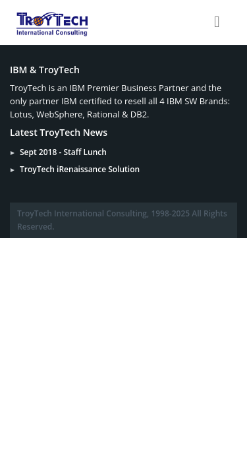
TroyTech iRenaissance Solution (80, 169)
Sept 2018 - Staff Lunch (63, 152)
